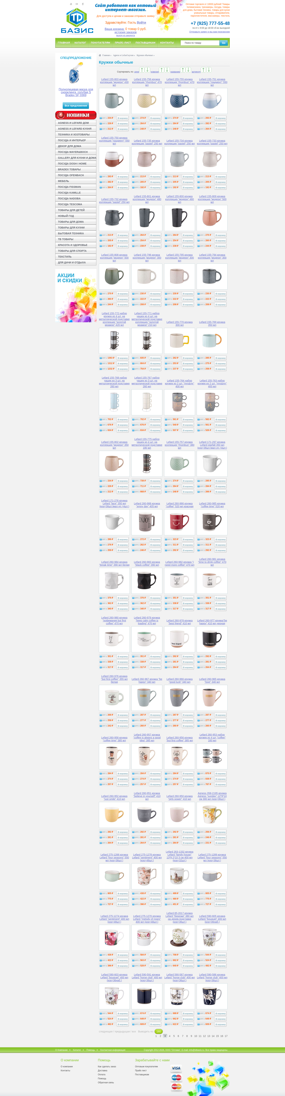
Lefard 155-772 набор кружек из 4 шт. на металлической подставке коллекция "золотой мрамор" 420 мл (114, 319)
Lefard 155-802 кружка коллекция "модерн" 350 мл (114, 445)
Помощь (91, 1050)
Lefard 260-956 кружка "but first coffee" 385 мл (179, 739)
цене (136, 72)
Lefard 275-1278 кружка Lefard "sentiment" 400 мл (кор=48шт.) (147, 857)
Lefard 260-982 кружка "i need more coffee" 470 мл (179, 563)
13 (208, 1036)
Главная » (106, 55)
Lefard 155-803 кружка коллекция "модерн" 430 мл (114, 82)
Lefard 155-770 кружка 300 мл (179, 323)
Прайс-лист (123, 42)
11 (200, 1036)
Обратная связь (106, 1082)
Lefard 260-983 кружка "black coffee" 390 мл (147, 563)
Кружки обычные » (145, 55)
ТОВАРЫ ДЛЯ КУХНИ (71, 227)
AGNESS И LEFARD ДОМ (73, 122)
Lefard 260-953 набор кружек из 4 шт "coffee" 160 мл (212, 737)
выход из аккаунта (125, 35)
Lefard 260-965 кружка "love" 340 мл (212, 680)
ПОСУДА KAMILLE (69, 192)
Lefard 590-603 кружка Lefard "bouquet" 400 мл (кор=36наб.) (114, 977)
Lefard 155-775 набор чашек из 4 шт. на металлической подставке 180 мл (147, 443)
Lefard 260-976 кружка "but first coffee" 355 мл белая (114, 679)
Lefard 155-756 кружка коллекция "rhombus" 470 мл (147, 82)
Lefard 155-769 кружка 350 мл (212, 323)
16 (221, 1036)
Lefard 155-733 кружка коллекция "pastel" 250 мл (212, 142)
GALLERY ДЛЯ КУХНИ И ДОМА (77, 157)
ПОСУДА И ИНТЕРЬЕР (72, 140)
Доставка (102, 1070)
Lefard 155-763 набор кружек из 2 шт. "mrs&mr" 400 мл (212, 383)
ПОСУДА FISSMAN (69, 186)
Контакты (167, 42)
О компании (67, 1066)
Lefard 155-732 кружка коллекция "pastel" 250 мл (114, 201)
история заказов (126, 32)
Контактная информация (112, 1050)
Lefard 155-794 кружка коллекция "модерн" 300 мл (212, 257)
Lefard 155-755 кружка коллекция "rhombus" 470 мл (179, 82)
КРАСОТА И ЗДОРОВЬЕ (72, 245)
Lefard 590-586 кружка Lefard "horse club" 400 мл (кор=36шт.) (212, 977)
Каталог (80, 42)
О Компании (61, 1050)
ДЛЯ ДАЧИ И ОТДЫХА (72, 262)
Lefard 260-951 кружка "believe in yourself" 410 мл (146, 796)
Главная (64, 42)
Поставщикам (145, 42)
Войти (141, 22)
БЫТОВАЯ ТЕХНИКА (71, 233)
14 (213, 1036)
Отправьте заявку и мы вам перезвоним (209, 32)
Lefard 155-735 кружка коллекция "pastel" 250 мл (147, 142)
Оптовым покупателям (146, 1066)
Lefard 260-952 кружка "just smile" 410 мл (114, 797)
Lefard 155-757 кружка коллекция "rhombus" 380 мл (179, 445)
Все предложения (76, 105)
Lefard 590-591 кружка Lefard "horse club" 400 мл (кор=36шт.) (147, 977)
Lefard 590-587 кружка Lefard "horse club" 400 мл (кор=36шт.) (179, 977)
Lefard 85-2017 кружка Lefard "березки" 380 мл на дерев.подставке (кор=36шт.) (180, 917)
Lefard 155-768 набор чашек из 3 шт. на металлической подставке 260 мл (114, 382)
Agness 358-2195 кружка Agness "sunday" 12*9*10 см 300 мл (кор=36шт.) (212, 796)
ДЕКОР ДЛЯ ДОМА (69, 146)
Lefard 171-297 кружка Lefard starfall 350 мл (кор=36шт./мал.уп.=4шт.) (212, 445)
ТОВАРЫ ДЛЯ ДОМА (71, 221)
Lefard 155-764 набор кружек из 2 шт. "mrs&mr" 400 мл (179, 383)
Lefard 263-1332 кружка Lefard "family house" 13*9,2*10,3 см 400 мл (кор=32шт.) (179, 856)
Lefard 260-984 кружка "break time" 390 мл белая (114, 563)
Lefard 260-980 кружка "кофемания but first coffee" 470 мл (114, 620)
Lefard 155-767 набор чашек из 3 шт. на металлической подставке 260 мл (147, 382)
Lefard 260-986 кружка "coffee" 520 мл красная (179, 505)
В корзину (123, 118)
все (134, 1031)
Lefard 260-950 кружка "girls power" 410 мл (179, 797)
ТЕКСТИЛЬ (65, 256)
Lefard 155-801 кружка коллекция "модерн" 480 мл (147, 199)
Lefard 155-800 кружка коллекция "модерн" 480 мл (179, 199)
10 (195, 1036)
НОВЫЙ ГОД (66, 215)
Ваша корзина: (115, 29)
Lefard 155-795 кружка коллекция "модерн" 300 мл (179, 257)
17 (226, 1036)
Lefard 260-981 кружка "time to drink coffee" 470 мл (212, 562)
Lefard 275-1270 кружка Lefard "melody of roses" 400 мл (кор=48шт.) (147, 919)
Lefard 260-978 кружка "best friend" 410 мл (179, 622)
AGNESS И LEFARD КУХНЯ (74, 128)
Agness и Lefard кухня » (124, 55)
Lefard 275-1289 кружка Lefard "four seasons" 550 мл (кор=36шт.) (212, 857)
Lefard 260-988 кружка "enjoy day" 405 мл (147, 505)
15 (217, 1036)
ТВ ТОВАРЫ (65, 239)
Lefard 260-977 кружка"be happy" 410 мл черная (212, 622)
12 (204, 1036)
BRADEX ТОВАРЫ (69, 169)
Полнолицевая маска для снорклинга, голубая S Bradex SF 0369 (76, 92)
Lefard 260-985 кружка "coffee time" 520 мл (212, 505)
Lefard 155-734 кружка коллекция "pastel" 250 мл (179, 142)
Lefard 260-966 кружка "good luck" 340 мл (179, 680)
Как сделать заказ (107, 1066)
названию (175, 72)
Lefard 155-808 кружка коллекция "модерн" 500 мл (114, 257)
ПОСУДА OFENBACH (71, 175)
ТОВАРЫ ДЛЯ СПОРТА (72, 250)
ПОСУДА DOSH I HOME (72, 163)
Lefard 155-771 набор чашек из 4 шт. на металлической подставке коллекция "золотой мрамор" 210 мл (147, 319)
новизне (155, 72)
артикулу (196, 72)
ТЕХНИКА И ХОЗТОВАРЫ (74, 134)
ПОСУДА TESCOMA (70, 204)
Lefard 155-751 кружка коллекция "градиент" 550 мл (212, 82)
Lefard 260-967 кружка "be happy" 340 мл (147, 680)
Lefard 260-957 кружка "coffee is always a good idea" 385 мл (146, 737)
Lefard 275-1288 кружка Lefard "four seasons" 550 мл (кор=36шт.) (114, 857)
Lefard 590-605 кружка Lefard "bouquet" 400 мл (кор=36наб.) (212, 919)
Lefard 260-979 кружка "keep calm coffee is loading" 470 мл (147, 620)
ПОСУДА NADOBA (69, 198)
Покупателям (100, 42)
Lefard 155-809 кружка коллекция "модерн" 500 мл (212, 199)
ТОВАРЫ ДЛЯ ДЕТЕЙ (71, 210)
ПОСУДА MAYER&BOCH (73, 151)
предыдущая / (123, 1031)
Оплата (101, 1074)
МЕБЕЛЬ (63, 181)
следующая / (107, 1031)
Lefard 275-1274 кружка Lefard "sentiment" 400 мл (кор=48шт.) (114, 919)
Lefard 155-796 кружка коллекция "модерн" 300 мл (147, 257)
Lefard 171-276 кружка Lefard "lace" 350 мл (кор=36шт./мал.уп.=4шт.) (114, 503)
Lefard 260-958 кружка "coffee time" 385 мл (114, 739)
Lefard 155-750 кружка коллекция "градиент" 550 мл (114, 140)
